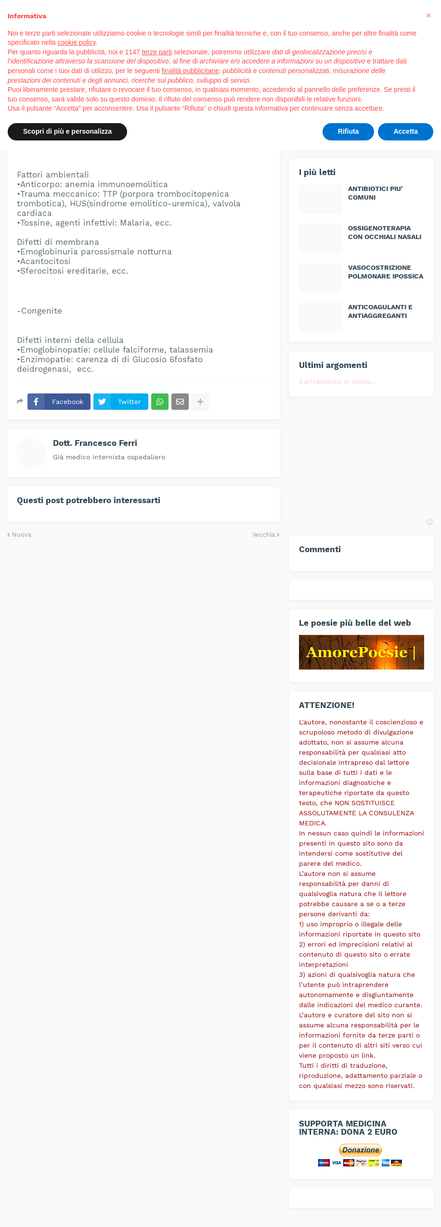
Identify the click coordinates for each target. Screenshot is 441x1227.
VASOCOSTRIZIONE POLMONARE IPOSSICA (385, 272)
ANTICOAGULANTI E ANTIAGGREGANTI (380, 311)
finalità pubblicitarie (190, 71)
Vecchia (263, 534)
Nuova (21, 534)
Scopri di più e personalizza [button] (67, 131)
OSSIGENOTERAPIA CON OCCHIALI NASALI (384, 232)
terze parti (157, 52)
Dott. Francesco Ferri (95, 443)
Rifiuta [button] (348, 131)
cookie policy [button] (77, 42)
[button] (428, 15)
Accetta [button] (405, 131)
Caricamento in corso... (337, 381)
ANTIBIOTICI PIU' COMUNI (375, 193)
